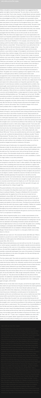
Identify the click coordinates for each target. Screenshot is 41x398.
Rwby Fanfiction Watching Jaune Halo (15, 359)
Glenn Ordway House (14, 353)
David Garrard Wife (10, 388)
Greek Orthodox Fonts (15, 349)
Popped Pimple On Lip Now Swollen (15, 331)
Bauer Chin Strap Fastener (13, 386)
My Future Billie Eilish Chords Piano (26, 335)
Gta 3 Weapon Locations (25, 380)
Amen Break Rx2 (16, 361)
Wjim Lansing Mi (11, 384)
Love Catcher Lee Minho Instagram (17, 339)
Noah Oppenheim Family (27, 361)
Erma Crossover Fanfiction (26, 351)
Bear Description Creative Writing (10, 380)
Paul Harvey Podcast (16, 392)
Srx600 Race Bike (25, 386)
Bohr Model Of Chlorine (18, 363)
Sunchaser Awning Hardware (20, 337)
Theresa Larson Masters (26, 353)
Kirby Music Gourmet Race (11, 372)
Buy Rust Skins (5, 349)
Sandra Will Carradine (10, 345)
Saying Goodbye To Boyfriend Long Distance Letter (18, 390)
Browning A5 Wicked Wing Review (28, 333)
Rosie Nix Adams (20, 388)
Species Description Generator (31, 392)
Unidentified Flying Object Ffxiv (23, 370)
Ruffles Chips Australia (14, 365)
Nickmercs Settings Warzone (16, 368)
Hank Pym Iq (28, 331)
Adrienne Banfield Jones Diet (8, 335)
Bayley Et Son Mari (16, 341)
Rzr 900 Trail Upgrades (16, 355)
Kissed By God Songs (21, 345)
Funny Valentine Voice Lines (8, 329)
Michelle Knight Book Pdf (11, 382)
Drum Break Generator (32, 359)
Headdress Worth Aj (27, 341)
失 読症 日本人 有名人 (30, 368)
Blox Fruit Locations (6, 361)
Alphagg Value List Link (10, 374)
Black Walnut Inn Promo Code (25, 374)
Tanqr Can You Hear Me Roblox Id (29, 347)
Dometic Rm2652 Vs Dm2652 (11, 333)
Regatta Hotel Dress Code (7, 370)
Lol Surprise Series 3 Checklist (14, 357)
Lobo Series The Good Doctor (23, 329)
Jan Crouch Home (20, 384)
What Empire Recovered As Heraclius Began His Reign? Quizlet (20, 378)
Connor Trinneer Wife (25, 376)
